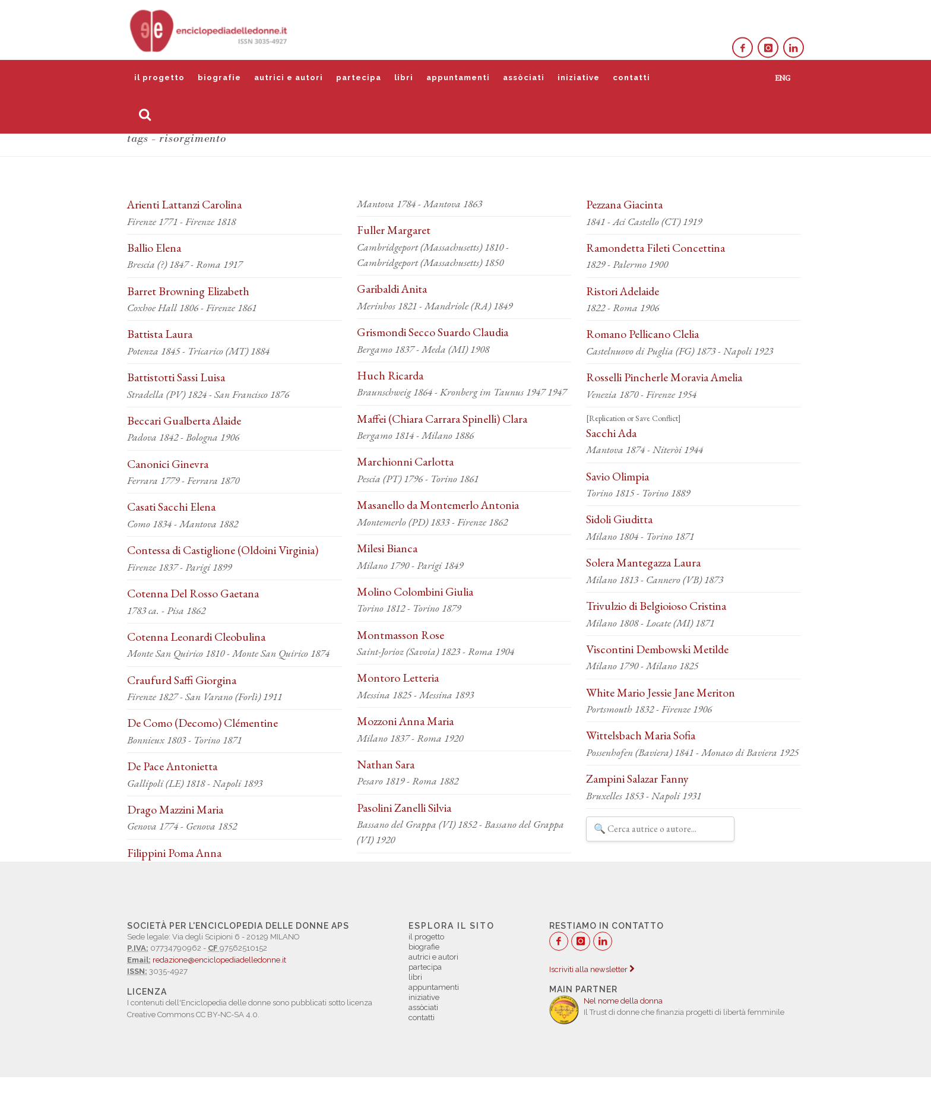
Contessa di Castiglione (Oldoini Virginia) (222, 550)
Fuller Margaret (393, 230)
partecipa (358, 77)
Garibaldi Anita (392, 288)
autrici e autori (288, 77)
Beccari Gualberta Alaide (184, 420)
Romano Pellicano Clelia (642, 333)
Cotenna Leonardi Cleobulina (196, 636)
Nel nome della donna (623, 1000)
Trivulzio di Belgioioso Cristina (656, 605)
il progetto (159, 77)
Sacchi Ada (611, 433)
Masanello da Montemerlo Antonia (438, 504)
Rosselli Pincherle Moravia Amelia (664, 377)
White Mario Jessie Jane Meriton (660, 692)
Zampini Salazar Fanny (637, 778)
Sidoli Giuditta (619, 519)
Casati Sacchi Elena (171, 506)
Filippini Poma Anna (174, 852)
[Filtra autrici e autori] (660, 828)
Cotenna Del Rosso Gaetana (193, 593)
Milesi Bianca (387, 548)
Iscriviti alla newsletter (591, 969)
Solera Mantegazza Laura (643, 562)
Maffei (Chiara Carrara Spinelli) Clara (442, 418)
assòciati (523, 77)
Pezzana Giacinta (624, 204)
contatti (631, 77)
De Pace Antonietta (172, 766)
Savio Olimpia (617, 476)
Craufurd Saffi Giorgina (181, 680)
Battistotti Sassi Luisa (176, 377)
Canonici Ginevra (167, 463)
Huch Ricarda (390, 375)
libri (403, 77)
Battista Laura (159, 333)
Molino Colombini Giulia (415, 591)
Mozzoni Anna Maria (405, 721)
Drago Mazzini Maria (175, 809)
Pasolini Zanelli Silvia (404, 807)
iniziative (579, 77)
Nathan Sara (385, 764)
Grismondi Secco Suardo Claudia (432, 332)
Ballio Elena (154, 247)
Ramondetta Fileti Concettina (655, 247)
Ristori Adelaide (622, 291)
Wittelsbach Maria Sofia (640, 735)
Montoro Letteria (398, 677)
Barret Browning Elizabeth (188, 291)
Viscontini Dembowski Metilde (657, 649)
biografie (219, 77)
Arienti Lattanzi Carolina (184, 204)
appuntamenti (458, 77)
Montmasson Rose (400, 635)
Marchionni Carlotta (405, 461)
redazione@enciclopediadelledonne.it (219, 959)
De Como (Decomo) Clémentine (202, 722)
